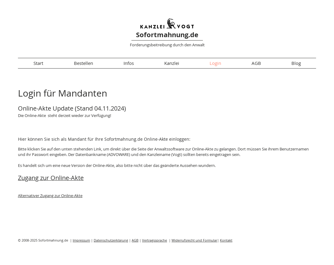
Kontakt (226, 240)
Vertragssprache (154, 240)
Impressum (81, 240)
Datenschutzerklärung (111, 240)
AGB (135, 240)
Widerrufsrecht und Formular (194, 240)
